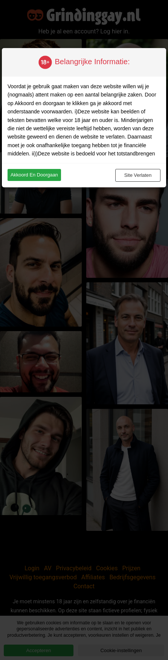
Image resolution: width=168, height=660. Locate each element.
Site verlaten (138, 175)
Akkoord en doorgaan (34, 175)
